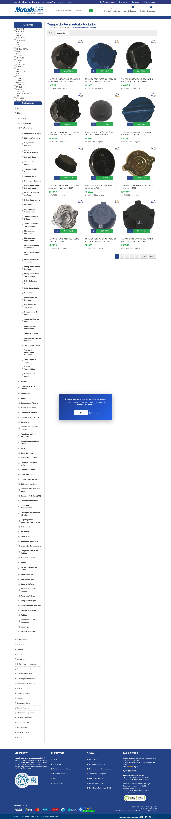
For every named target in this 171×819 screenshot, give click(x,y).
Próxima (144, 249)
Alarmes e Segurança (25, 713)
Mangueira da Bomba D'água (30, 232)
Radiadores (28, 293)
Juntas (23, 398)
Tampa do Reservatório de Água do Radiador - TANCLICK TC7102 (137, 233)
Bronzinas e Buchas (28, 408)
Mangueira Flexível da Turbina (29, 552)
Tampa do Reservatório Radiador (29, 352)
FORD (18, 47)
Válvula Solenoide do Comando (29, 621)
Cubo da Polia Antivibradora (26, 506)
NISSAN (18, 78)
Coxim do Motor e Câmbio (28, 387)
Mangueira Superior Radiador (32, 268)
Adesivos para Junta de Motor (30, 442)
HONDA (18, 54)
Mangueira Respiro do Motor (31, 260)
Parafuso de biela (28, 558)
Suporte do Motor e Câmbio (28, 590)
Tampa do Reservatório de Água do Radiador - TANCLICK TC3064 (137, 130)
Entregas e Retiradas (97, 764)
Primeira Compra (96, 783)
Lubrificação (26, 123)
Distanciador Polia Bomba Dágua (31, 187)
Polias (23, 563)
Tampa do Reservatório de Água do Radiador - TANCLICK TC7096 (100, 78)
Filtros (23, 118)
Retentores (25, 422)
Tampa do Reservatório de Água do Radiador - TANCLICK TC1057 (64, 181)
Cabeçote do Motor (29, 458)
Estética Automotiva (25, 718)
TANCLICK (19, 87)
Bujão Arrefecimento (32, 133)
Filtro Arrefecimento (32, 138)
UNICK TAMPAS (21, 91)
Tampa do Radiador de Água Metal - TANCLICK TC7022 (137, 181)
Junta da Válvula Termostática (31, 225)
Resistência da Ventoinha (30, 306)
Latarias (20, 698)
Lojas (124, 2)
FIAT (17, 42)
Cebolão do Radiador (29, 163)
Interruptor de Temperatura (29, 210)
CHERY (18, 36)
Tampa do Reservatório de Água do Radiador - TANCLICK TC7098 (100, 233)
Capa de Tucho (27, 474)
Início (50, 27)
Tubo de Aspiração (28, 610)
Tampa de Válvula (28, 596)
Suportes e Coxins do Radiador (32, 339)
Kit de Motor (25, 536)
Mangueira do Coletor (29, 541)
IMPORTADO (20, 58)
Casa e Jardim (23, 732)
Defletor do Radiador (32, 181)
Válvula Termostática (29, 368)
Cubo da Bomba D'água (30, 170)
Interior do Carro (23, 722)
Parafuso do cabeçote (30, 417)
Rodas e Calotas (23, 693)
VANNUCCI (20, 98)
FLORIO (18, 45)
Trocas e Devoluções (97, 774)
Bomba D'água (30, 157)
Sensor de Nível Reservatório (30, 327)
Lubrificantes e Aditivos (26, 683)
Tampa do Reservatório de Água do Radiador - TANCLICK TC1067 (100, 130)
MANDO (18, 67)
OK (81, 413)
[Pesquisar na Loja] (72, 10)
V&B (17, 96)
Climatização (22, 659)
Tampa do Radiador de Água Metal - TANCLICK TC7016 (101, 181)
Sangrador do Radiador (29, 144)
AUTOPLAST (20, 31)
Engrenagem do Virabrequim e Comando (30, 521)
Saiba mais (93, 413)
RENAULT (19, 80)
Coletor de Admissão (29, 484)
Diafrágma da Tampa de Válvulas (30, 514)
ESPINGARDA (20, 40)
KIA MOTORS (20, 65)
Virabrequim (25, 627)
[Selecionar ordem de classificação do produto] (62, 33)
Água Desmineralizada (31, 151)
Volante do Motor (28, 632)
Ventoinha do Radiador (29, 375)
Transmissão (22, 639)
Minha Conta (94, 759)
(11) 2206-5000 (107, 2)
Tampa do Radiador (32, 345)
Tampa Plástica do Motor (31, 605)
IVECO (18, 62)
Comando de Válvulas (29, 403)
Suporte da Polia (27, 584)
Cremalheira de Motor (29, 501)
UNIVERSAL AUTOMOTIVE (24, 94)
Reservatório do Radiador (30, 299)
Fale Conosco (130, 753)
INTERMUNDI (20, 60)
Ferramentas (22, 727)
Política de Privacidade (62, 769)
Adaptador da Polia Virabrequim (28, 435)
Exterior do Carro (23, 703)
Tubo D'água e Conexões (30, 360)
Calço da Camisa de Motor (29, 463)
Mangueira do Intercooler (31, 546)
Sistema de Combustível (26, 664)
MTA (17, 74)
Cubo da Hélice (30, 176)
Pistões (23, 382)
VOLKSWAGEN (21, 100)
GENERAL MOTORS (22, 49)
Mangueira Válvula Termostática (31, 275)
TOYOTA (19, 89)
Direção (20, 649)
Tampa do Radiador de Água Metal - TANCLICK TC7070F (64, 233)
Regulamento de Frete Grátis (100, 788)
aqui (130, 767)
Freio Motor (25, 527)
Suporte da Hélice (31, 333)
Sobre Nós (57, 764)
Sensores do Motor (28, 579)
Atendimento (149, 2)
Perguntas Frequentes (97, 778)
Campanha (21, 108)
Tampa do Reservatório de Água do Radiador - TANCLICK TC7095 (64, 78)
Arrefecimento (26, 128)
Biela (23, 448)
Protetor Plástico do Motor (29, 568)
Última (152, 249)
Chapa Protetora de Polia (31, 479)
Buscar (91, 10)
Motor (19, 113)
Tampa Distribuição (28, 601)
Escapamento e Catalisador (28, 669)
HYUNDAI (19, 56)
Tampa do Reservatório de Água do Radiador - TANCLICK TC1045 (137, 78)
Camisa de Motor (28, 470)
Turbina (24, 615)
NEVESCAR (20, 76)
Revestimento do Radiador (31, 313)
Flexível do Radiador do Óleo (32, 194)
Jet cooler (25, 532)
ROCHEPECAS (21, 85)
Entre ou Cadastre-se (112, 11)
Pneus (19, 688)
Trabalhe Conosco (60, 774)
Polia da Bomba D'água (30, 282)
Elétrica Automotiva (24, 674)
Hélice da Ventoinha (32, 200)
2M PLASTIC (20, 29)
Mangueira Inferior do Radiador (31, 246)
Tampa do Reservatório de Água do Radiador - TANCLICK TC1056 (64, 130)
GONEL (18, 51)
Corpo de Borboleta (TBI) (31, 496)
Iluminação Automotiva (26, 679)
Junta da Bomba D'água (31, 218)
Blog (135, 2)
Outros (19, 737)
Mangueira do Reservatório (29, 239)
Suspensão (21, 644)
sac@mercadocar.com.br (133, 775)
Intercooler (28, 205)
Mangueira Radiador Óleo (32, 253)
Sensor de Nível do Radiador (31, 320)
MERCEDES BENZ (21, 71)
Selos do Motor (27, 574)
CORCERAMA (20, 38)
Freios (19, 654)
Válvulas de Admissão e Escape (30, 428)
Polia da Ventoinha (31, 288)
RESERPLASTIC (21, 82)
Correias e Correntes (29, 412)
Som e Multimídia (24, 708)
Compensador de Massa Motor (30, 490)
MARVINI (19, 69)
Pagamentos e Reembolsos (100, 769)
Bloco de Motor (27, 453)
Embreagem (25, 393)
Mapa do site (58, 783)
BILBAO (18, 33)
